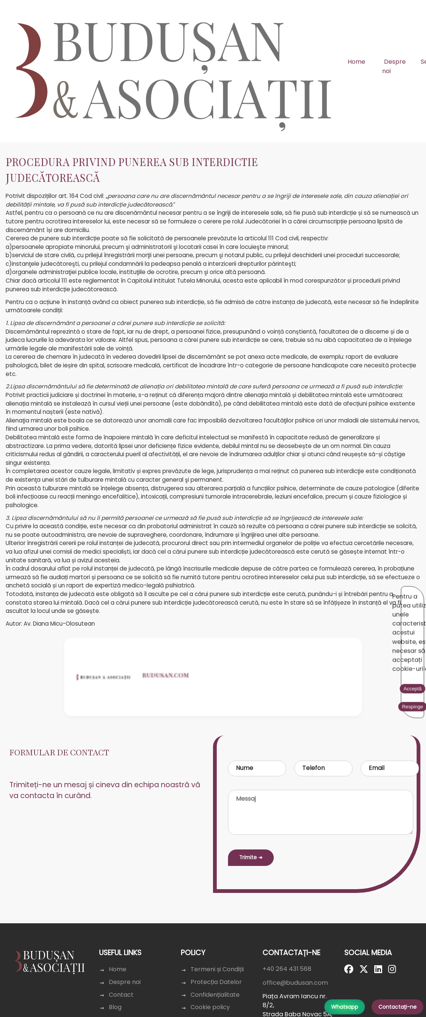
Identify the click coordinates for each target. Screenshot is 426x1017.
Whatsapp (344, 1007)
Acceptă (334, 593)
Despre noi (394, 66)
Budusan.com (166, 724)
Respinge (366, 593)
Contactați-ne (397, 1007)
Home (356, 61)
